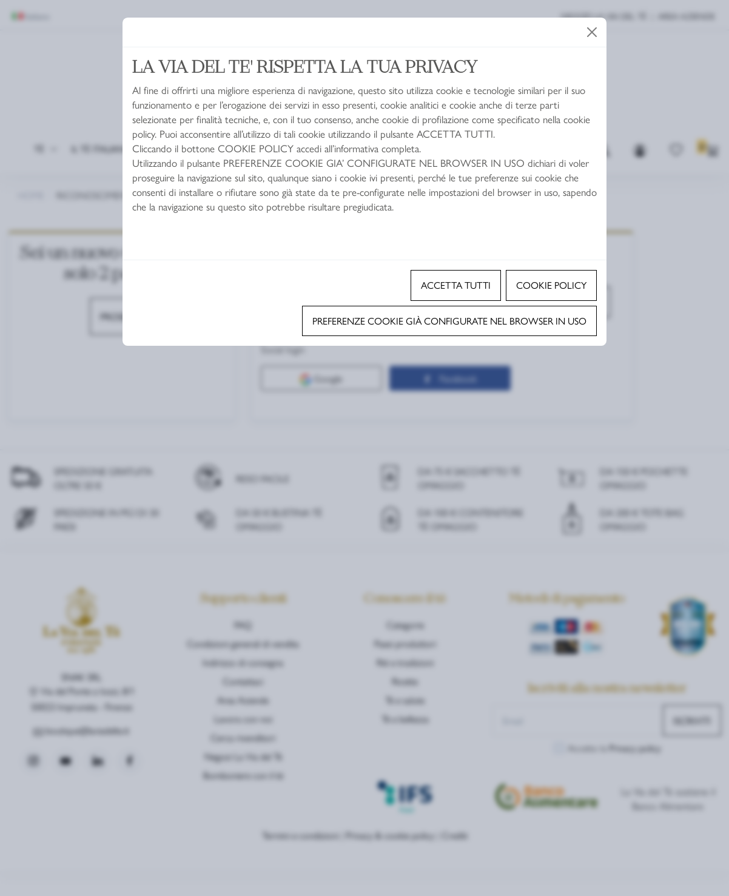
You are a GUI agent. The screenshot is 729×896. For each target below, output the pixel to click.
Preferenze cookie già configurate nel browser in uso (449, 321)
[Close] (592, 32)
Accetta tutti (456, 285)
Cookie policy (551, 285)
